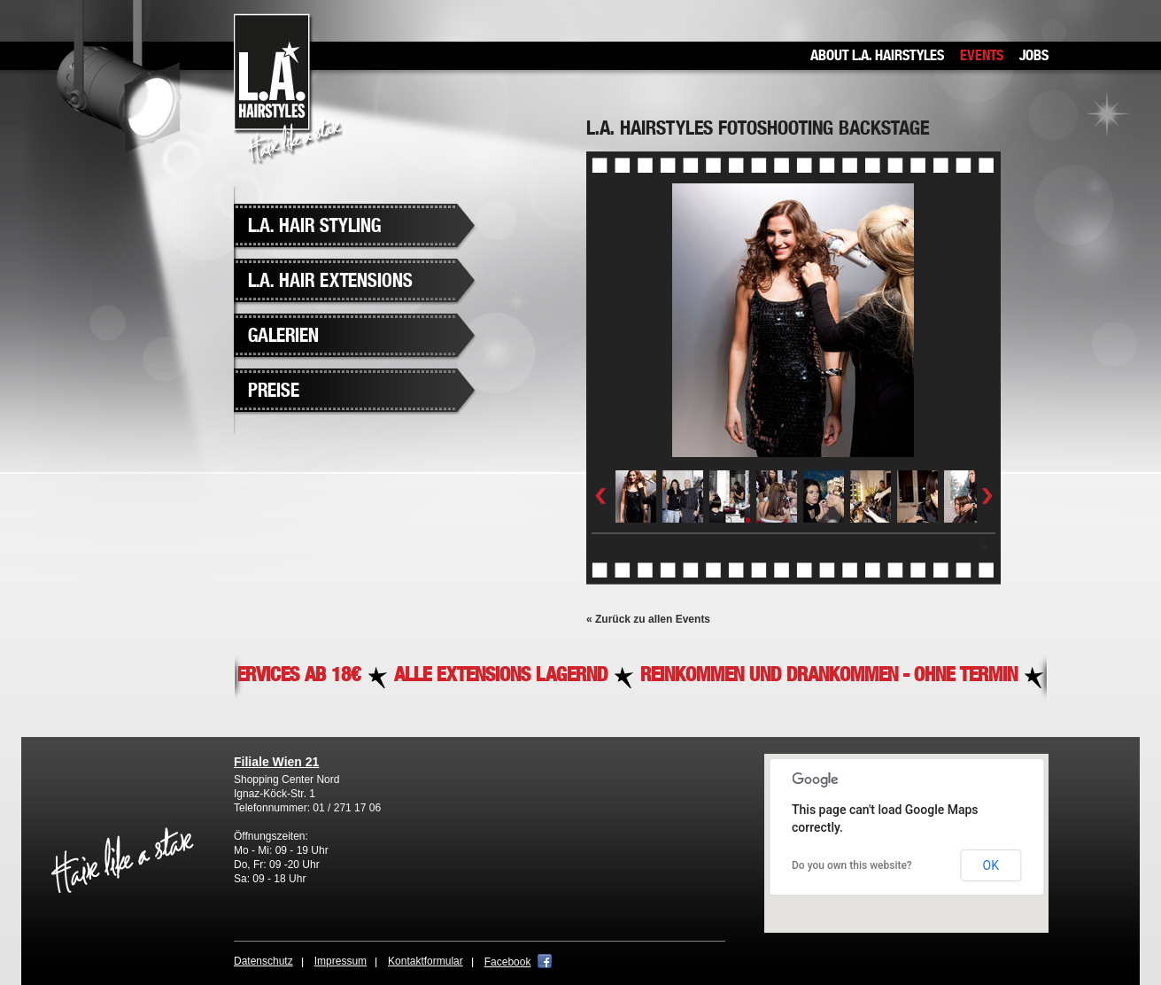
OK (991, 865)
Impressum (340, 961)
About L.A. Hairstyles (877, 56)
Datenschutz (263, 961)
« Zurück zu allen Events (648, 619)
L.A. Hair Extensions (330, 281)
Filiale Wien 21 (276, 762)
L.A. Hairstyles (288, 89)
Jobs (1034, 56)
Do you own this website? (852, 865)
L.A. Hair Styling (314, 226)
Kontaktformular (425, 961)
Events (981, 56)
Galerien (283, 336)
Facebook (507, 962)
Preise (273, 391)
